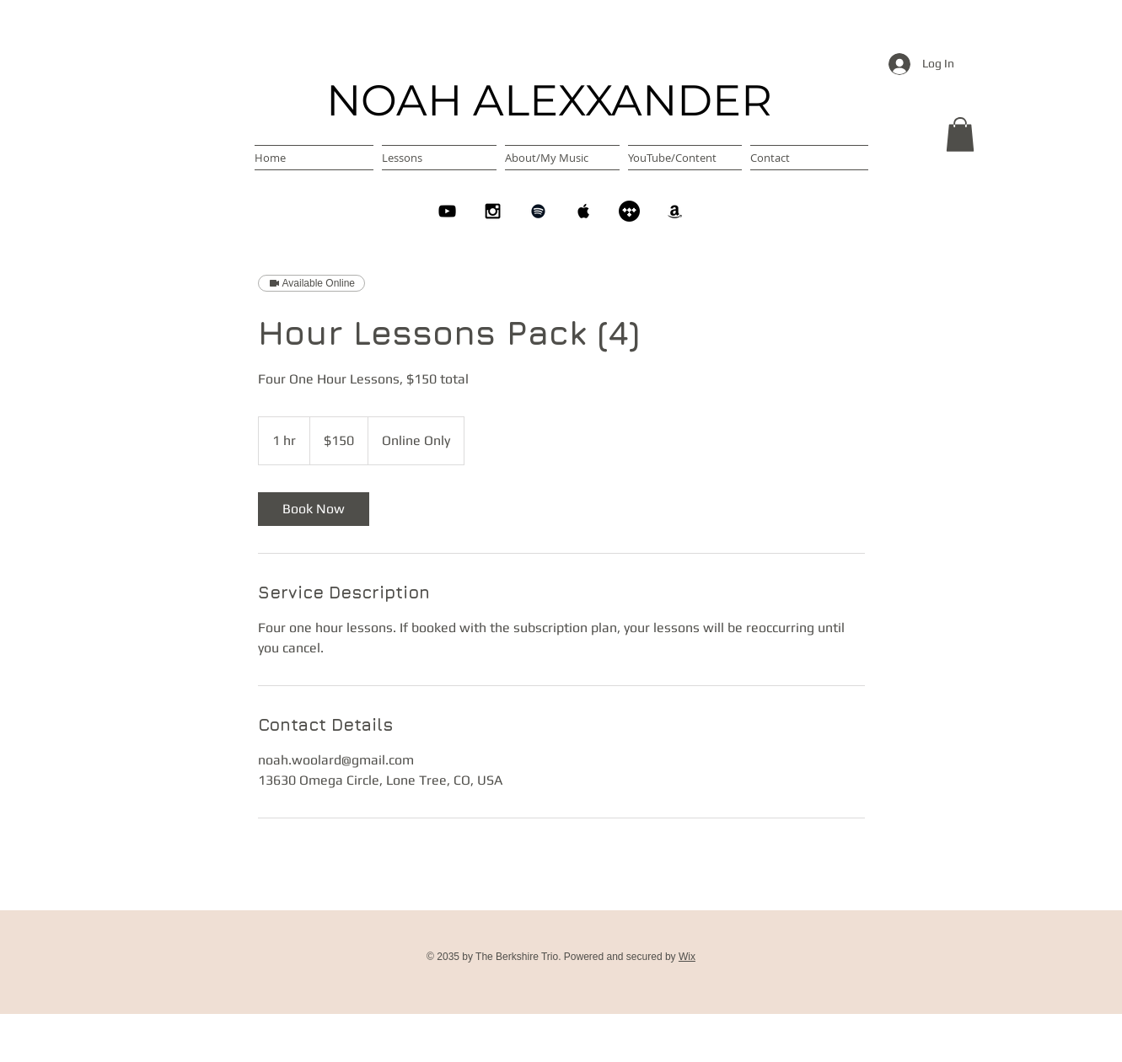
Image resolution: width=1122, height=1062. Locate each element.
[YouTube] (447, 211)
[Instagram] (492, 211)
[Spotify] (538, 211)
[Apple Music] (583, 211)
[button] (960, 134)
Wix (687, 957)
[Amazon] (674, 211)
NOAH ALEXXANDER (549, 100)
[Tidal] (629, 211)
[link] (313, 509)
